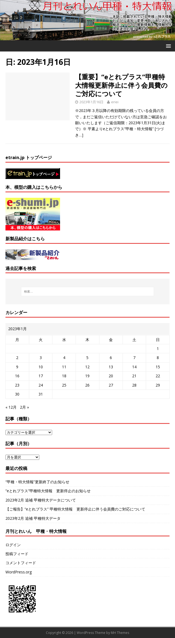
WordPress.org (18, 572)
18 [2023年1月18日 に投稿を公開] (64, 375)
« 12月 (11, 407)
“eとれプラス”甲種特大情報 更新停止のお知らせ (48, 490)
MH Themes (120, 632)
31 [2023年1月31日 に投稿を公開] (40, 394)
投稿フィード (16, 553)
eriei (114, 101)
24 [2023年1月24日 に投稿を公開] (40, 385)
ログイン (13, 544)
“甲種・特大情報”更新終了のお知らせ (37, 481)
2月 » (24, 407)
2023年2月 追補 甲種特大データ (33, 518)
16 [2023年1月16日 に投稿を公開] (17, 375)
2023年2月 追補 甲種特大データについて (40, 500)
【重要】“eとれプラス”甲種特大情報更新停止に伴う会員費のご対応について (121, 85)
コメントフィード (20, 562)
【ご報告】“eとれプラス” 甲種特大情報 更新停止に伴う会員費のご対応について (75, 509)
